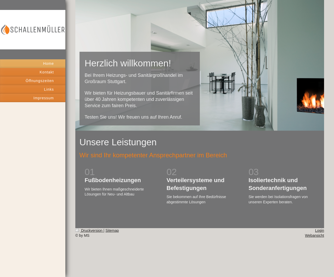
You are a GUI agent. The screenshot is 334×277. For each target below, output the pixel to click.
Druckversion (89, 230)
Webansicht (314, 235)
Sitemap (112, 230)
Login (319, 230)
